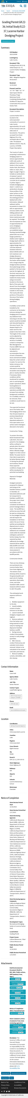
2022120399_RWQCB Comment (17, 1031)
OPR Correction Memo (18, 992)
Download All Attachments (18, 1073)
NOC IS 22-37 (17, 1013)
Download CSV (5, 1073)
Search (8, 11)
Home (2, 11)
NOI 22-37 (16, 987)
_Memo (15, 979)
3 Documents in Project (8, 41)
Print (11, 1078)
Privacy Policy (5, 1085)
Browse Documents (20, 1088)
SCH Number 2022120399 (18, 11)
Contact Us (19, 1)
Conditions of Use (19, 1082)
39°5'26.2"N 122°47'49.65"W (18, 726)
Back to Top (5, 1082)
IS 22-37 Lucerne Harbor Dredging (18, 983)
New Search (5, 1078)
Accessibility (18, 1085)
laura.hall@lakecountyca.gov (18, 710)
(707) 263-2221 (14, 704)
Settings (24, 1)
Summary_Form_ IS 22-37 (17, 997)
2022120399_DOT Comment (17, 1026)
